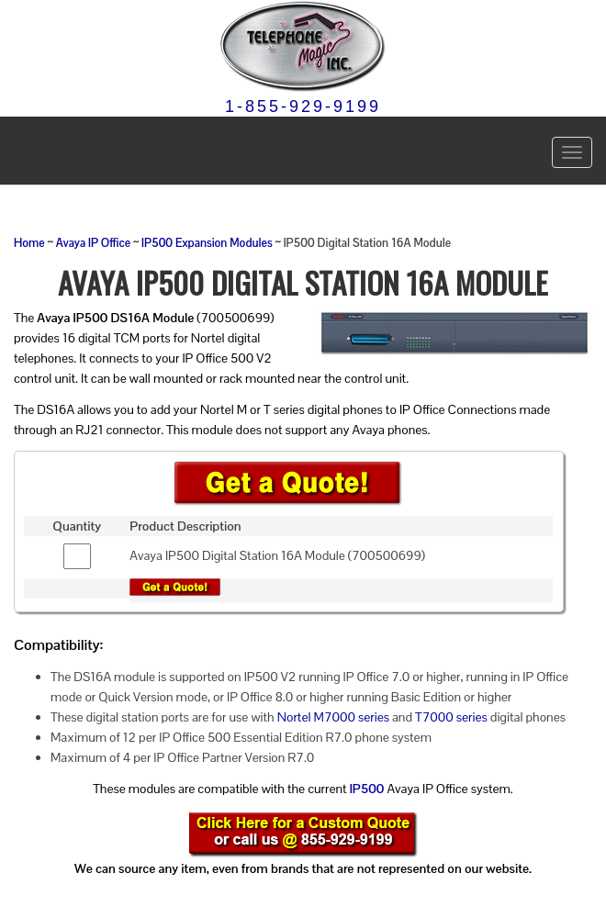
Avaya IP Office (93, 243)
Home (29, 243)
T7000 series (451, 717)
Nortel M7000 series (333, 717)
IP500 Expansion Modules (207, 243)
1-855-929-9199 (303, 106)
